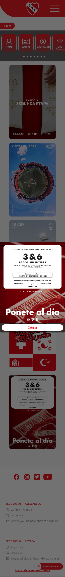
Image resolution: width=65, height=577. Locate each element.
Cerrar (32, 327)
